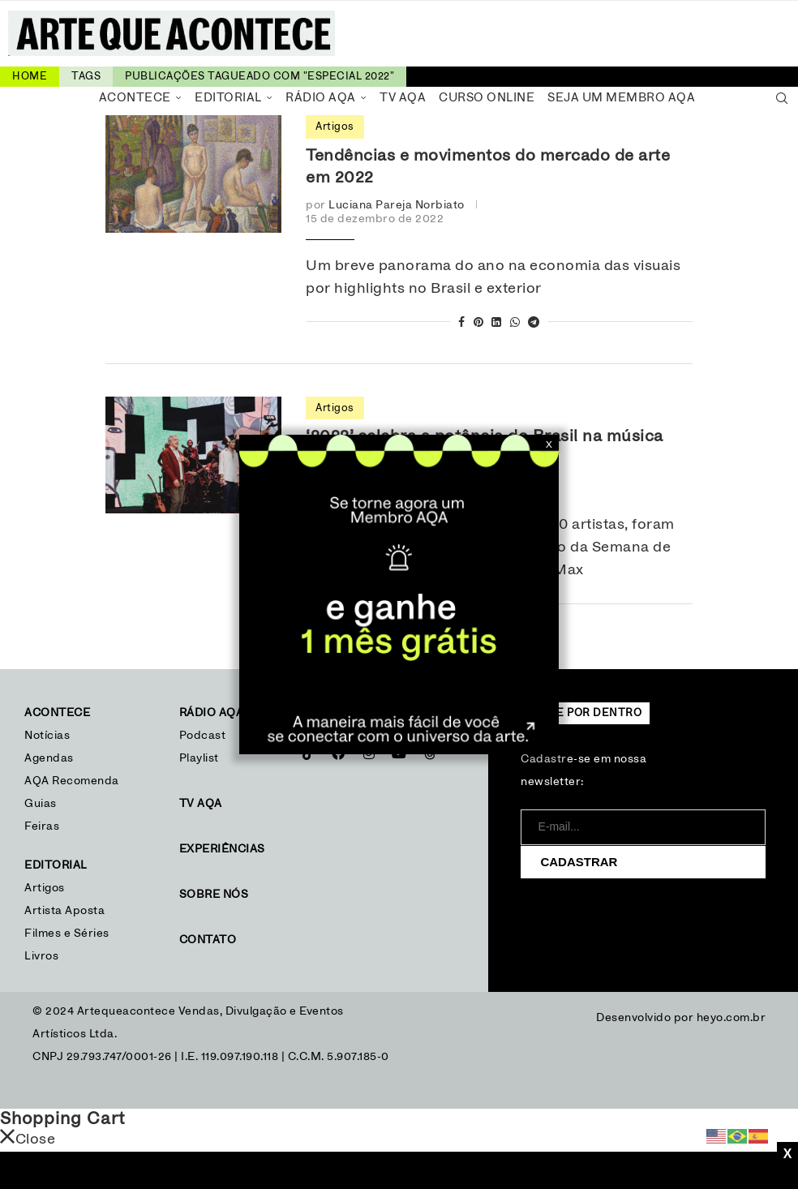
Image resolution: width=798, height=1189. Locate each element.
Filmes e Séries (66, 933)
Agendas (49, 758)
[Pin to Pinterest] (479, 323)
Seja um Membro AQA (621, 98)
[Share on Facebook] (462, 323)
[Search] (782, 98)
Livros (41, 956)
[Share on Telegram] (534, 323)
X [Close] (549, 444)
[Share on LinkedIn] (496, 323)
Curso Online (486, 98)
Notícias (49, 735)
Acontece (135, 98)
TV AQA (403, 98)
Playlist (199, 758)
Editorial (228, 98)
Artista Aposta (64, 910)
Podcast (202, 735)
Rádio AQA (320, 98)
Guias (40, 803)
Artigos (44, 888)
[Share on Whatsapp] (515, 323)
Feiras (41, 826)
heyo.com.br (731, 1018)
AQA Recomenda (71, 781)
